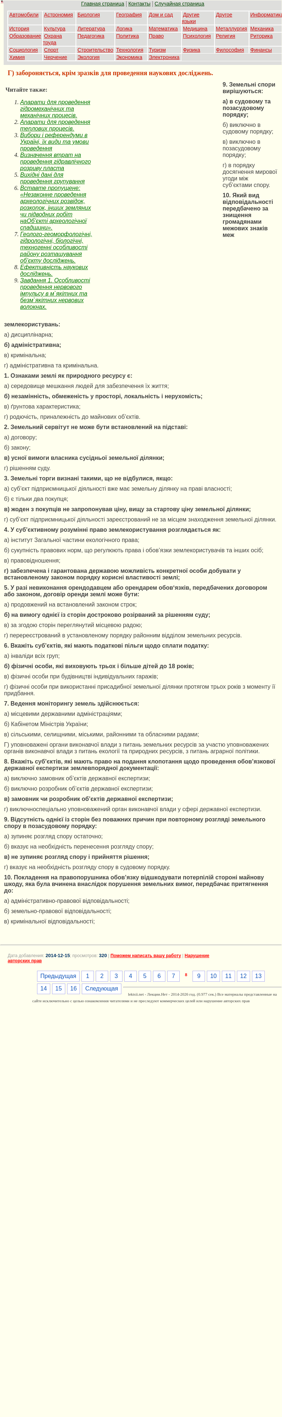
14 (43, 988)
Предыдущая (58, 976)
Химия (17, 57)
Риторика (261, 36)
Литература (91, 29)
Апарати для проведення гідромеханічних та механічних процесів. (55, 108)
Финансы (261, 50)
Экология (88, 57)
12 (243, 976)
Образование (25, 36)
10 (213, 976)
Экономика (129, 57)
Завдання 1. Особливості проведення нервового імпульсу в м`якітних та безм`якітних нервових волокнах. (55, 293)
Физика (191, 50)
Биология (88, 15)
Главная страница (102, 4)
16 (73, 988)
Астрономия (58, 15)
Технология (129, 50)
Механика (262, 29)
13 (258, 976)
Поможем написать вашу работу (145, 955)
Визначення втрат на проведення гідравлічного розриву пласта (55, 161)
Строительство (95, 50)
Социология (23, 50)
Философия (230, 50)
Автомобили (24, 15)
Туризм (157, 50)
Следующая (101, 988)
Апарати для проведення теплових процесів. (55, 125)
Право (156, 36)
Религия (225, 36)
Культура (54, 29)
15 (58, 988)
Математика (163, 29)
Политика (127, 36)
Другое (224, 15)
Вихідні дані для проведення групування (52, 178)
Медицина (195, 29)
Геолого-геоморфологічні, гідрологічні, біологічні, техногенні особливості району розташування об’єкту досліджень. (56, 247)
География (129, 15)
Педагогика (90, 36)
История (19, 29)
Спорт (51, 50)
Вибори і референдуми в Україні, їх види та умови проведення (54, 141)
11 (228, 976)
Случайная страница (180, 4)
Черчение (55, 57)
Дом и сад (161, 15)
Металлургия (231, 29)
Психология (197, 36)
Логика (124, 29)
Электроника (164, 57)
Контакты (139, 4)
